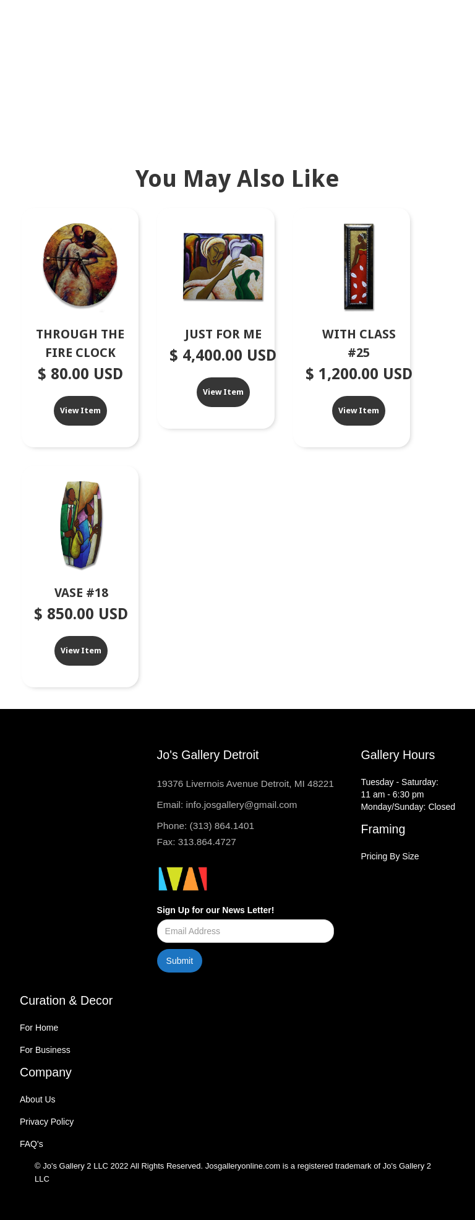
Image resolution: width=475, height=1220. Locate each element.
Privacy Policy (47, 1122)
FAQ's (31, 1144)
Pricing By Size (390, 856)
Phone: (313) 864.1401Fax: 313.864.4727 (205, 833)
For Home (39, 1028)
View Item (80, 410)
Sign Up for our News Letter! (216, 910)
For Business (45, 1050)
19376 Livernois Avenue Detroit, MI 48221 (245, 783)
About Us (38, 1099)
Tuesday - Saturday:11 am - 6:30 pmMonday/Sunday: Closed (408, 794)
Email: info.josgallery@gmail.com (227, 804)
